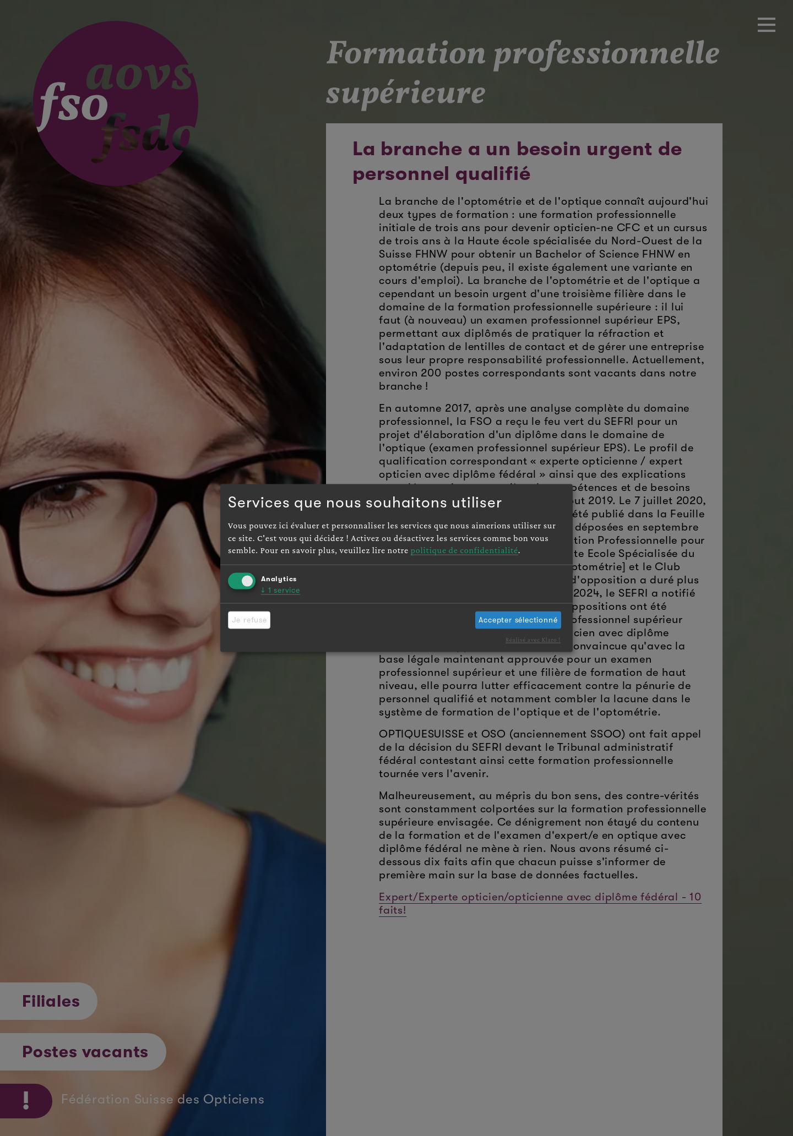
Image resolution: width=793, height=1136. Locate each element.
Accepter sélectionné (518, 619)
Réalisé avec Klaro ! (533, 639)
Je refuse (249, 619)
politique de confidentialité (464, 550)
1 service (280, 589)
